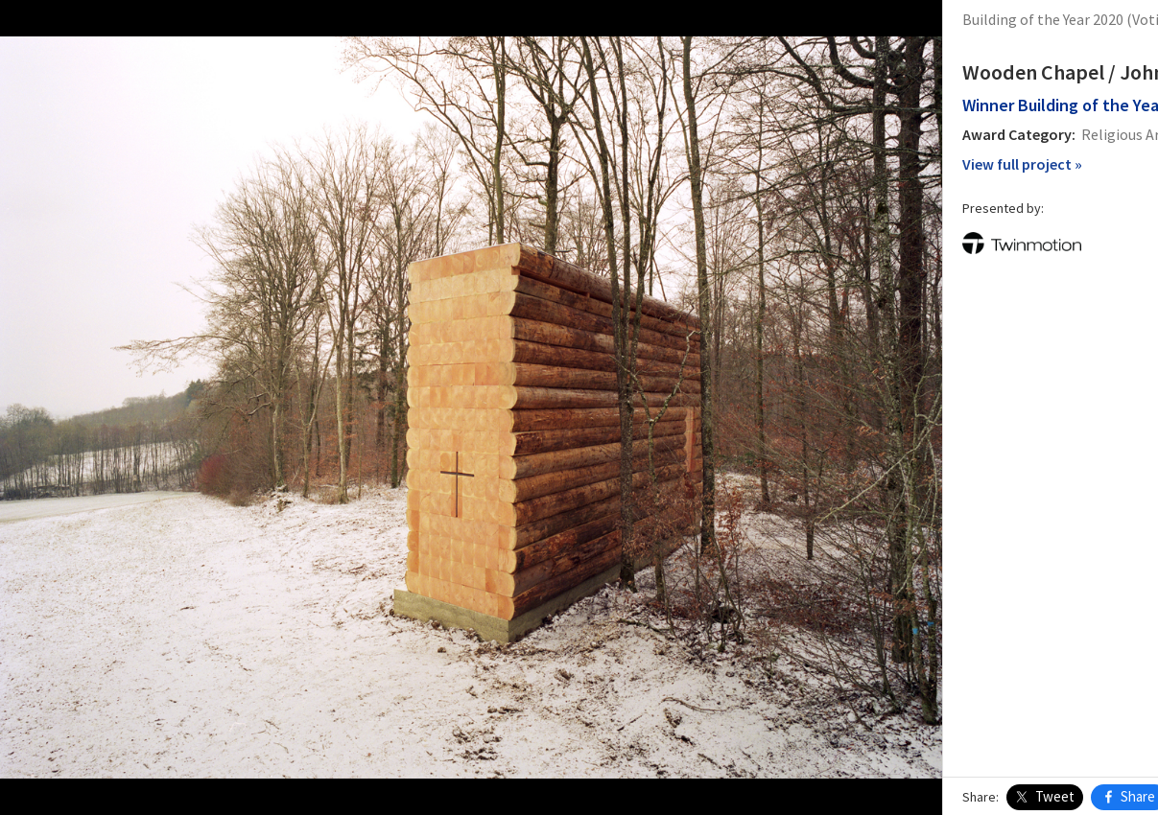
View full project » (827, 164)
